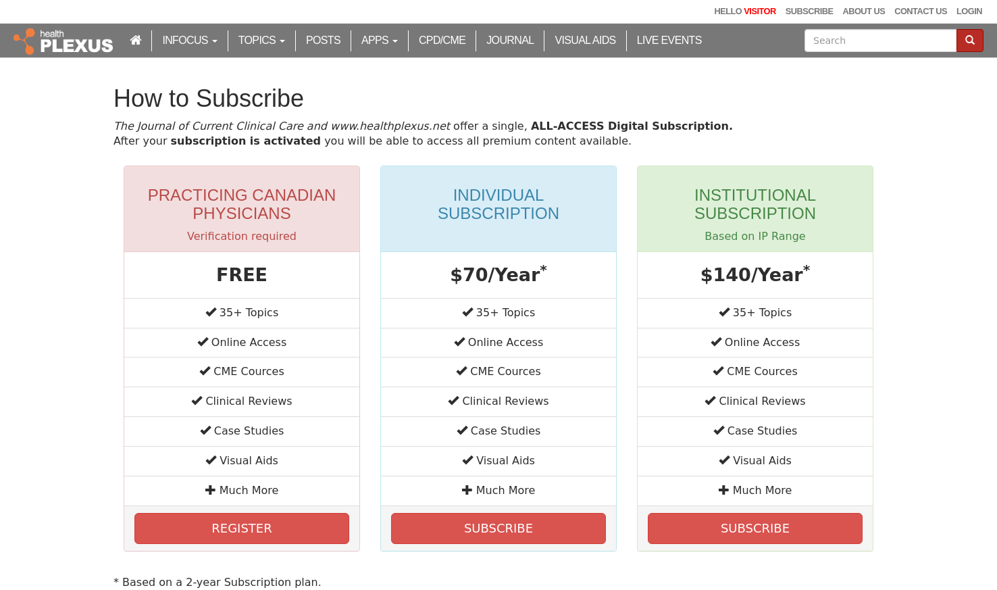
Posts (323, 40)
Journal (510, 40)
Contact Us (920, 11)
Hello (744, 11)
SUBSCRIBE (498, 528)
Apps (379, 40)
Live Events (669, 40)
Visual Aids (585, 40)
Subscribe (810, 11)
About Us (863, 11)
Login (969, 11)
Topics (261, 40)
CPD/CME (442, 40)
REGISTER (241, 528)
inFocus (189, 40)
